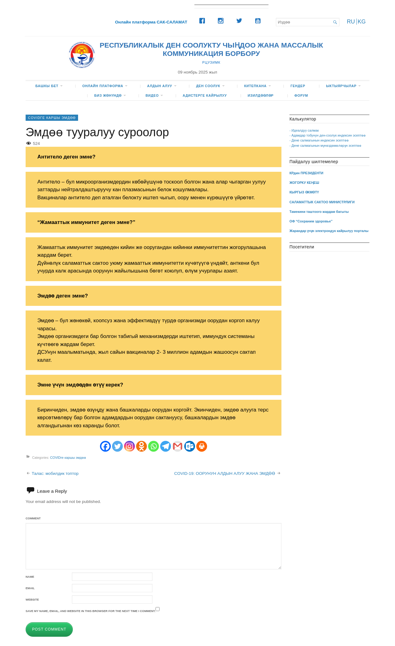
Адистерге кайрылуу (205, 95)
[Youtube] (259, 20)
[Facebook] (203, 20)
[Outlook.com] (189, 446)
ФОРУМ (301, 95)
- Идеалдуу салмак (304, 130)
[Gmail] (177, 446)
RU (351, 22)
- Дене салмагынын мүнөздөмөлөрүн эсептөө (325, 145)
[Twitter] (240, 20)
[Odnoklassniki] (141, 446)
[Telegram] (165, 446)
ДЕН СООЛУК (208, 86)
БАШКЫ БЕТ (47, 86)
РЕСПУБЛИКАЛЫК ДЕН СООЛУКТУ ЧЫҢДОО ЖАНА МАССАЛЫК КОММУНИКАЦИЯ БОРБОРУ (211, 49)
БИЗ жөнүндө (108, 95)
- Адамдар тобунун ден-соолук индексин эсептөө (327, 135)
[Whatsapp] (153, 446)
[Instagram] (222, 20)
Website (32, 599)
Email (30, 588)
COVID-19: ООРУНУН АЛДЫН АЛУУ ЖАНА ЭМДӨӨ (224, 473)
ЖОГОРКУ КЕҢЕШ (304, 182)
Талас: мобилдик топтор (55, 473)
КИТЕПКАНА (255, 86)
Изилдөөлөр (261, 95)
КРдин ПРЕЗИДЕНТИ (306, 173)
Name (30, 576)
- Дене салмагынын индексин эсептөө (319, 140)
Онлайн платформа (102, 86)
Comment (33, 518)
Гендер (297, 86)
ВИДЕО (152, 95)
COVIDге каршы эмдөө (52, 118)
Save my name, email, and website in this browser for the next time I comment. (91, 611)
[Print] (201, 446)
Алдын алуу (159, 86)
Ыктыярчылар (341, 86)
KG (362, 22)
